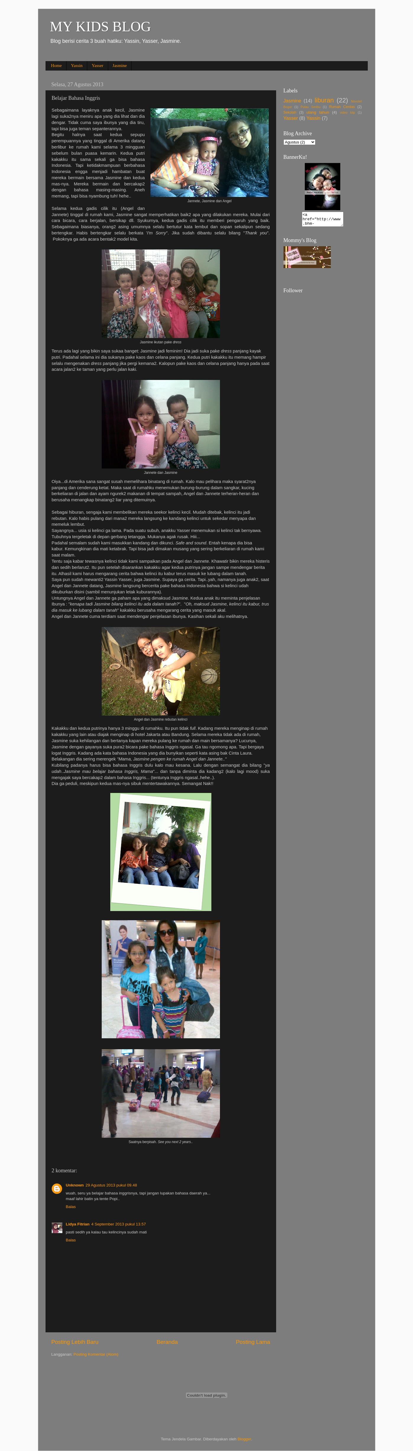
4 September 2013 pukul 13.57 (118, 1224)
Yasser (97, 65)
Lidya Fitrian (78, 1224)
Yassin (76, 65)
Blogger (244, 1439)
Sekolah (290, 112)
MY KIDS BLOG (100, 26)
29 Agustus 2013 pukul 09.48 (111, 1185)
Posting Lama (253, 1342)
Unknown (75, 1185)
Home (56, 65)
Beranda (167, 1342)
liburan (324, 100)
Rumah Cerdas (342, 107)
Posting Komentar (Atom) (96, 1354)
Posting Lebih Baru (75, 1342)
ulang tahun (317, 112)
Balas (71, 1206)
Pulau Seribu (310, 107)
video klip (347, 112)
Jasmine (120, 65)
